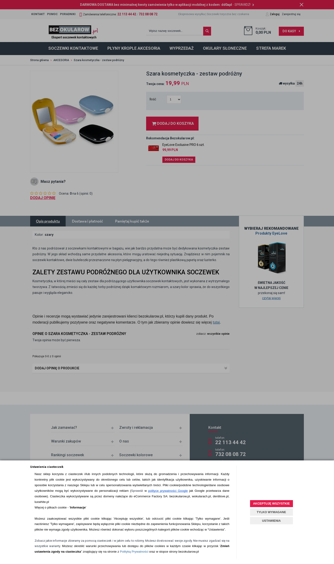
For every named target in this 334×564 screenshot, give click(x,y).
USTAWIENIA (271, 520)
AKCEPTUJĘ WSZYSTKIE (271, 503)
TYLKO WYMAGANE (271, 512)
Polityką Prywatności (134, 551)
